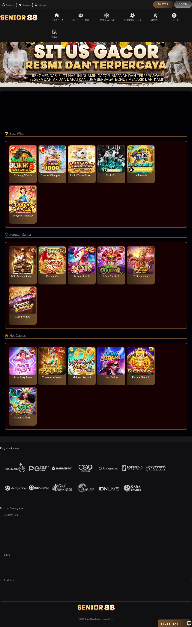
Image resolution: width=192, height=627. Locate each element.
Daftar (163, 4)
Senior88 (88, 619)
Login (183, 4)
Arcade (155, 17)
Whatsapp (8, 5)
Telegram (24, 5)
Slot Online (80, 17)
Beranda (57, 17)
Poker (55, 33)
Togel (174, 17)
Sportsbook (132, 17)
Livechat (40, 5)
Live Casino (107, 17)
